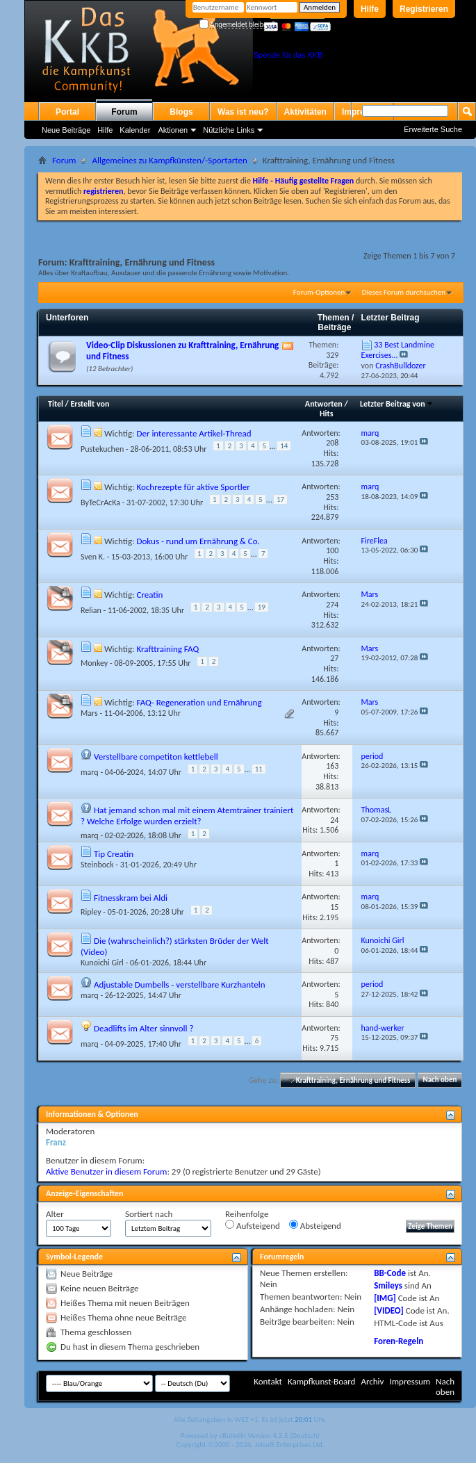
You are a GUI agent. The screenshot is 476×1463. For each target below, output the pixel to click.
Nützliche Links (228, 130)
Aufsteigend (252, 1225)
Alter (55, 1214)
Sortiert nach (148, 1214)
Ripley (91, 912)
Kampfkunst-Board (322, 1381)
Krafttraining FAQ (167, 649)
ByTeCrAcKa (100, 502)
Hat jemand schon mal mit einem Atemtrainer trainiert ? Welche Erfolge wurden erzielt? (187, 815)
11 (259, 769)
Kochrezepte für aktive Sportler (192, 487)
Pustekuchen (102, 449)
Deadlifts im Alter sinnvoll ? (144, 1028)
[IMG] (385, 1298)
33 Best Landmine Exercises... (397, 350)
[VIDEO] (389, 1310)
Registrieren (424, 9)
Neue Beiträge (66, 130)
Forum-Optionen (319, 292)
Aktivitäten (305, 112)
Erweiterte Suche (433, 129)
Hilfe (370, 9)
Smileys (388, 1285)
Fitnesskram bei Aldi (130, 897)
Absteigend (315, 1225)
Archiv (372, 1381)
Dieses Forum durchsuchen (403, 292)
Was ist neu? (243, 112)
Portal (67, 112)
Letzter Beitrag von (397, 404)
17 (280, 499)
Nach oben (439, 1080)
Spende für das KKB (288, 55)
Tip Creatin (113, 854)
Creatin (149, 594)
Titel (55, 404)
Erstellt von (89, 404)
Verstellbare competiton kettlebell (156, 756)
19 (261, 607)
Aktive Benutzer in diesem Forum (106, 1171)
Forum (124, 112)
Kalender (135, 130)
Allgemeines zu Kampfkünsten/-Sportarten (169, 160)
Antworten (324, 404)
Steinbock (97, 864)
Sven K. (93, 557)
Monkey (94, 663)
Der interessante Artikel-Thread (193, 433)
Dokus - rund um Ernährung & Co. (197, 541)
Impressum (409, 1381)
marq (90, 772)
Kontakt (268, 1381)
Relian (91, 610)
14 (284, 445)
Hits (326, 413)
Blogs (181, 112)
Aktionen (173, 130)
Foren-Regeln (398, 1341)
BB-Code (390, 1273)
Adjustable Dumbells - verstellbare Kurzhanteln (179, 984)
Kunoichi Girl (102, 962)
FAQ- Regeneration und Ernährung (198, 702)
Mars (89, 713)
